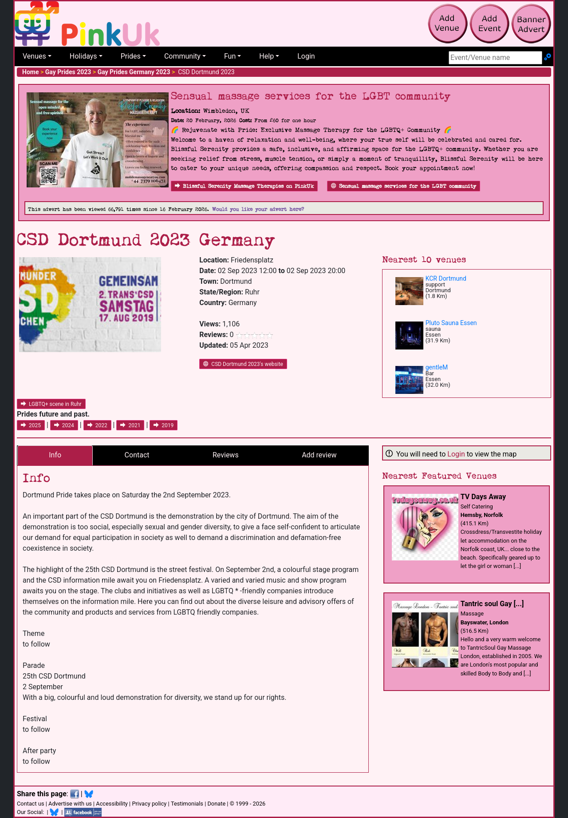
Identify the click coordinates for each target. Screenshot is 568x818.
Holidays (83, 56)
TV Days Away (483, 496)
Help (266, 56)
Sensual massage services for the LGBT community (403, 186)
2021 (130, 425)
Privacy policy (149, 803)
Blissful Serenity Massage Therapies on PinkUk (244, 186)
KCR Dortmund (446, 278)
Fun (230, 56)
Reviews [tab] (226, 455)
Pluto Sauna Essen (451, 322)
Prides (131, 56)
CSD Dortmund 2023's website (243, 364)
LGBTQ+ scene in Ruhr (51, 404)
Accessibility (112, 803)
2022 (97, 425)
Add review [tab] (319, 455)
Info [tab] (55, 455)
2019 (164, 425)
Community (182, 56)
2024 (64, 425)
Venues (34, 56)
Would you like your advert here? (258, 209)
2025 (31, 425)
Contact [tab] (137, 455)
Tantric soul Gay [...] (492, 604)
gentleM (437, 367)
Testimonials (187, 803)
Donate (216, 803)
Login (306, 56)
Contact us (30, 803)
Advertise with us (70, 803)
